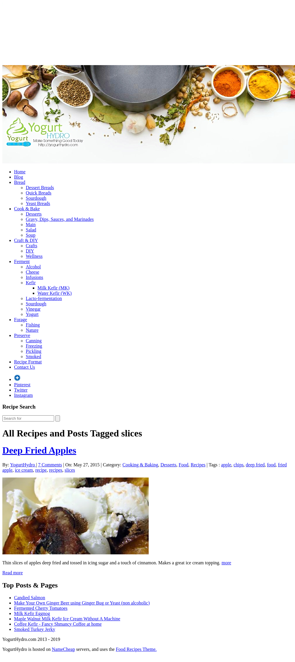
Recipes (198, 464)
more (226, 562)
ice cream (24, 470)
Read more (12, 572)
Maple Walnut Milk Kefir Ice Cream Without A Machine (67, 618)
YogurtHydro (23, 464)
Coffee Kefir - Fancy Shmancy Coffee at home (58, 624)
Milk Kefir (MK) (53, 287)
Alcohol (33, 266)
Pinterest (22, 384)
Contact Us (24, 367)
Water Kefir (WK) (54, 293)
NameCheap (63, 649)
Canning (34, 340)
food (271, 464)
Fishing (33, 324)
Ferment (22, 261)
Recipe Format (28, 361)
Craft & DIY (26, 240)
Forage (20, 319)
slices (70, 470)
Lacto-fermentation (44, 298)
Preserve (22, 335)
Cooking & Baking (140, 464)
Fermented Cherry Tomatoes (41, 608)
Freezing (34, 345)
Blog (18, 177)
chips (238, 464)
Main (31, 224)
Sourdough (36, 198)
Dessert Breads (40, 187)
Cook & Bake (27, 208)
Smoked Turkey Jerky (34, 629)
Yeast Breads (38, 203)
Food (183, 464)
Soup (30, 235)
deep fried (255, 464)
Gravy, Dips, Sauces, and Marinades (60, 219)
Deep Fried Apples (39, 450)
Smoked (33, 356)
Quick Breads (39, 192)
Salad (31, 229)
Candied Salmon (29, 597)
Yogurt (32, 314)
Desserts (34, 213)
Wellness (34, 256)
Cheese (32, 272)
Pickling (33, 351)
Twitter (21, 389)
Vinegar (33, 309)
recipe (41, 470)
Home (19, 171)
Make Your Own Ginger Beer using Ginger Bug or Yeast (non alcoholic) (82, 602)
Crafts (31, 245)
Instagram (23, 395)
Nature (32, 330)
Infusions (34, 277)
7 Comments (50, 464)
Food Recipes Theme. (136, 649)
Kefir (31, 282)
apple (226, 464)
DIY (30, 250)
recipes (55, 470)
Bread (19, 182)
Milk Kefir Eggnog (32, 613)
